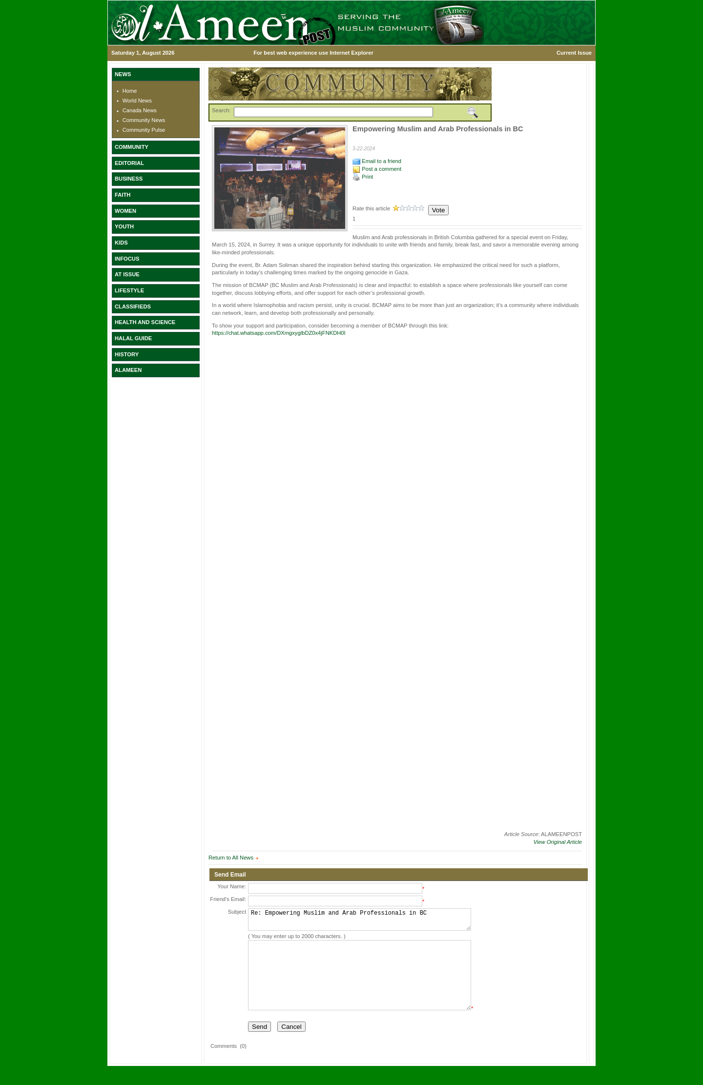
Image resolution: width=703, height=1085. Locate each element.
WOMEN (125, 211)
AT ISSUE (127, 274)
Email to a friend (376, 161)
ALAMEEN (128, 370)
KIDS (121, 243)
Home (130, 91)
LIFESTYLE (129, 290)
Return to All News (230, 857)
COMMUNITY (131, 147)
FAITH (122, 195)
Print (362, 177)
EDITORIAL (129, 163)
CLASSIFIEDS (133, 306)
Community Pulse (144, 130)
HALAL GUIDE (133, 338)
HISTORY (127, 354)
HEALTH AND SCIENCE (145, 322)
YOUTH (124, 226)
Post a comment (376, 169)
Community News (144, 120)
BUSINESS (129, 179)
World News (137, 100)
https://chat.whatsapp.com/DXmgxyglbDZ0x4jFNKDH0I (279, 333)
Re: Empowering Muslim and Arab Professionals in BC (359, 921)
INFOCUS (127, 259)
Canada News (140, 110)
